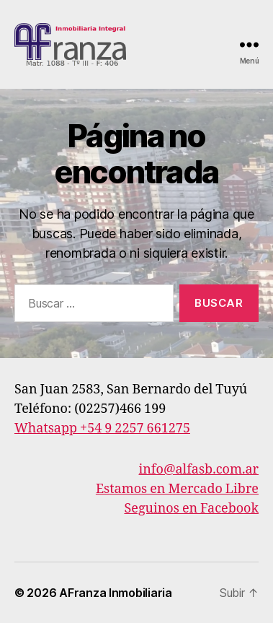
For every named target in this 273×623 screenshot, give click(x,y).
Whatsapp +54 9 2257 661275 (102, 428)
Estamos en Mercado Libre (177, 489)
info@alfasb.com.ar (199, 469)
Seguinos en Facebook (191, 508)
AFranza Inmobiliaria (115, 592)
